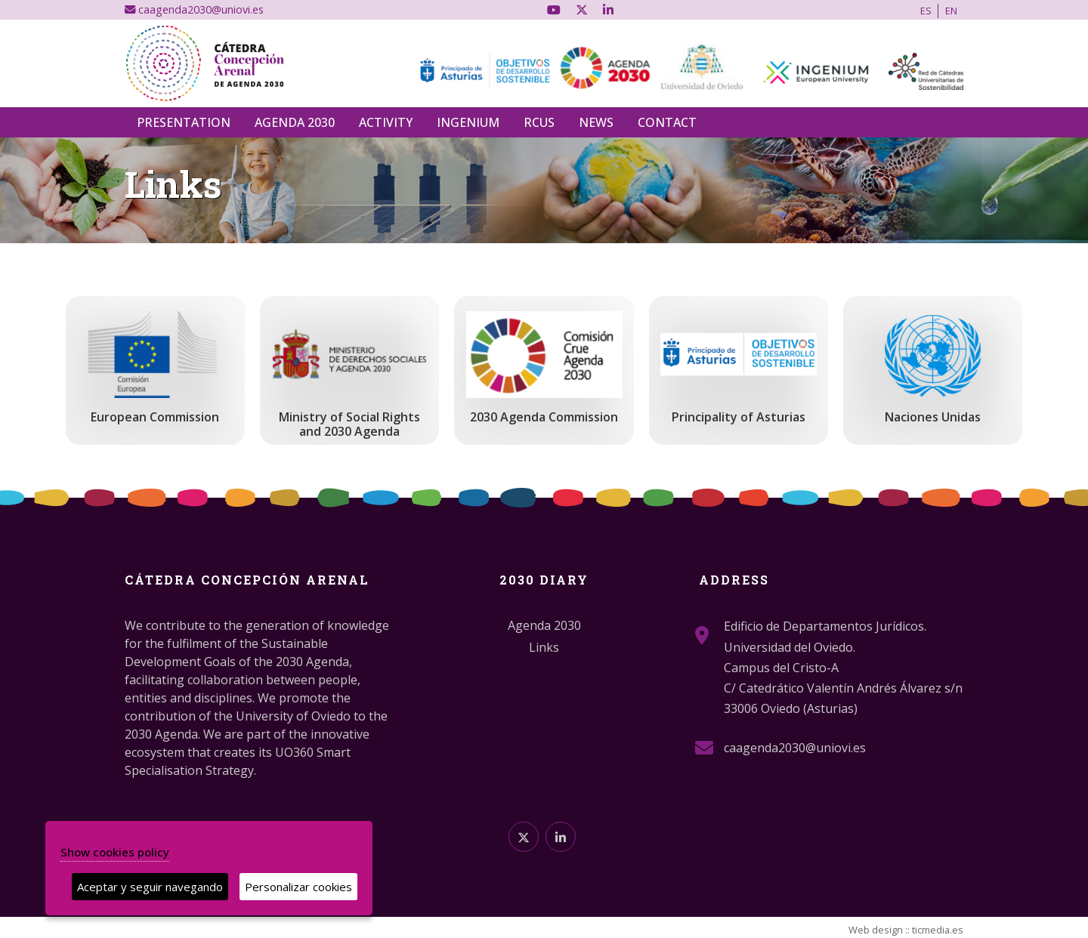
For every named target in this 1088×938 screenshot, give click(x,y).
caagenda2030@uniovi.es (194, 9)
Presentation (183, 122)
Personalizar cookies (298, 886)
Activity (386, 122)
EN (951, 10)
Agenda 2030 (295, 122)
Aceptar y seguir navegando (150, 886)
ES (926, 10)
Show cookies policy (114, 851)
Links (544, 647)
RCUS (539, 122)
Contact (667, 122)
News (596, 122)
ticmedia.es (937, 929)
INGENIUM (468, 122)
